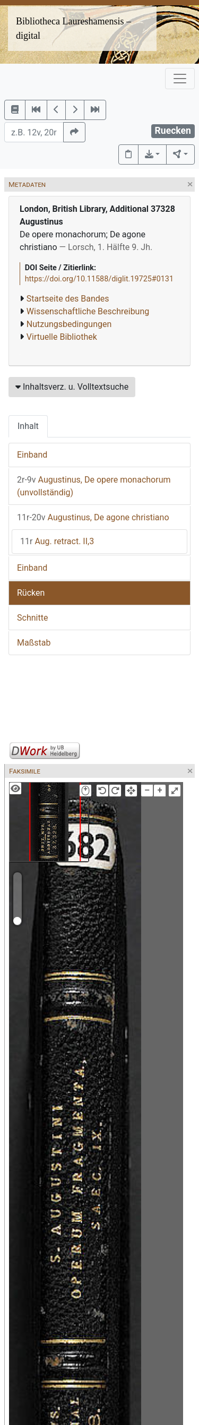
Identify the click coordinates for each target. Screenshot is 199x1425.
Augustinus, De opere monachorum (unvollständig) (94, 486)
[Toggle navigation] (180, 78)
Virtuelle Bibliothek (62, 337)
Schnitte (32, 618)
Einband (32, 455)
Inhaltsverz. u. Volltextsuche (71, 387)
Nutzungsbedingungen (69, 324)
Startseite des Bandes (68, 299)
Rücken (31, 593)
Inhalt (28, 426)
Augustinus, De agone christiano (93, 517)
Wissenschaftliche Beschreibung (88, 311)
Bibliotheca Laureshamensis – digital (73, 28)
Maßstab (33, 643)
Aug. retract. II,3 (57, 541)
